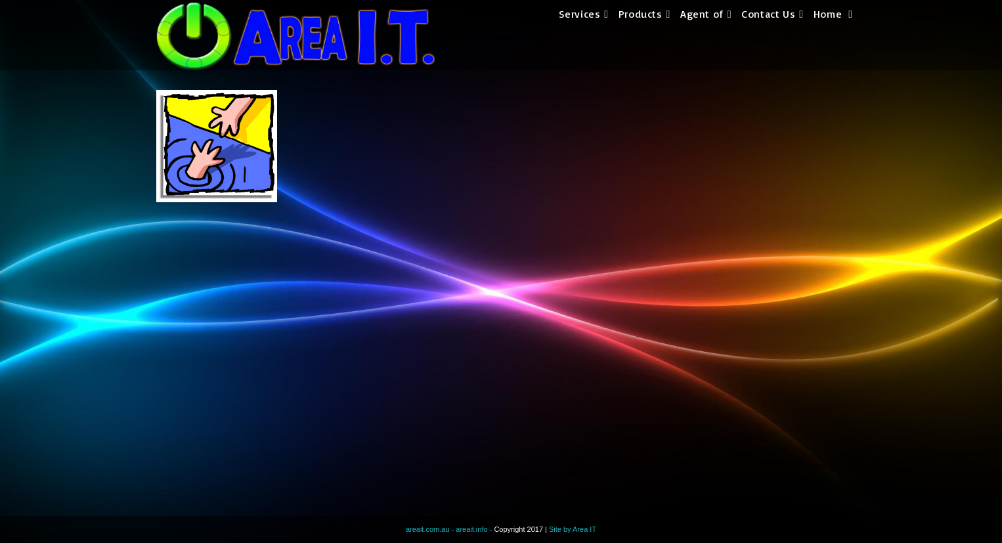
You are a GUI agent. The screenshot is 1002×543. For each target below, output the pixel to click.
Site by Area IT (572, 529)
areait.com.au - (431, 529)
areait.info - (475, 529)
